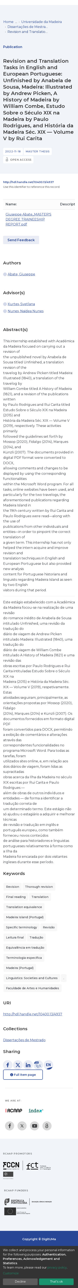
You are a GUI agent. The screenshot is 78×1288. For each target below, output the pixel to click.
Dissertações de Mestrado (28, 27)
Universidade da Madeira (41, 22)
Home (8, 22)
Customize (11, 1273)
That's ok (56, 1281)
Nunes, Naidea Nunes (25, 311)
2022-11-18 (13, 151)
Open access (20, 159)
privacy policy (57, 1267)
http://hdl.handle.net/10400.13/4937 (28, 182)
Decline (20, 1281)
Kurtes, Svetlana (21, 304)
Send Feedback (21, 240)
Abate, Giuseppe (21, 274)
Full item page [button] (23, 1075)
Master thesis (38, 151)
